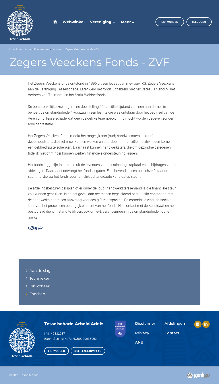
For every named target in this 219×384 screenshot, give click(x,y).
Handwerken (41, 49)
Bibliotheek (39, 286)
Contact (172, 333)
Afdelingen (175, 323)
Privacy (142, 333)
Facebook (198, 324)
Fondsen (57, 49)
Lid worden (169, 21)
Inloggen (199, 21)
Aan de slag (39, 271)
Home (27, 49)
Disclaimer (145, 323)
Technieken (39, 278)
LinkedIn (206, 324)
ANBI (140, 342)
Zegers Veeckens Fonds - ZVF (82, 49)
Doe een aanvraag (87, 351)
